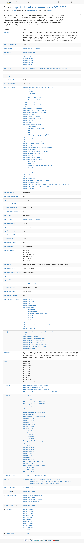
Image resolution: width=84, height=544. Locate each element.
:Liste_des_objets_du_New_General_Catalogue (37, 147)
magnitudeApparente (11, 268)
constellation (8, 48)
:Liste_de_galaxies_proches (32, 499)
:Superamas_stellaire (30, 170)
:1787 (26, 89)
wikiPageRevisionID (10, 83)
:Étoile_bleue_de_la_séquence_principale (36, 180)
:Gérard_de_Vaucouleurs (31, 139)
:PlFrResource (28, 525)
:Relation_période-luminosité (32, 159)
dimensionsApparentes (11, 231)
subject (6, 332)
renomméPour (10, 505)
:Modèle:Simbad (29, 317)
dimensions (8, 227)
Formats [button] (31, 2)
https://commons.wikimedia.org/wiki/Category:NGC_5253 (37, 389)
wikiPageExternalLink (10, 72)
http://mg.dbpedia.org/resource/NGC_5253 (34, 441)
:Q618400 (27, 397)
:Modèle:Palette (29, 307)
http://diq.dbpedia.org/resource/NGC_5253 (34, 416)
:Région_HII (28, 163)
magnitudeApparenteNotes (12, 272)
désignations (9, 250)
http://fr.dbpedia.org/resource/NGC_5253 (39, 7)
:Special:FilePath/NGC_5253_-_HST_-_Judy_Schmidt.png (41, 483)
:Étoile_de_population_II (31, 182)
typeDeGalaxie (9, 287)
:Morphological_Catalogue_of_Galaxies (35, 151)
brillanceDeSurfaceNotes (12, 211)
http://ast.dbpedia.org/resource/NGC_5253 (34, 404)
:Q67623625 (28, 58)
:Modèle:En (28, 303)
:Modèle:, (27, 299)
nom (6, 276)
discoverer (7, 52)
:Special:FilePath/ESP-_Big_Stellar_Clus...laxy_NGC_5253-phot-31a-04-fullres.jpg (47, 481)
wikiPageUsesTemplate (11, 299)
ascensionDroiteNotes (11, 204)
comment (7, 352)
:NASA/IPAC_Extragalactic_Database (35, 153)
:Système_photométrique (31, 172)
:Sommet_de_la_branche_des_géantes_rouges (37, 165)
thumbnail (7, 68)
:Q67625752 (28, 60)
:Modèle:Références (30, 311)
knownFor (8, 491)
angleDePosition (9, 192)
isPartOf (7, 56)
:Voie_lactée (28, 176)
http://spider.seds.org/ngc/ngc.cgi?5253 (33, 387)
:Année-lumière (29, 95)
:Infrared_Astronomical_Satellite (33, 143)
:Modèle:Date (28, 301)
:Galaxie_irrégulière (30, 102)
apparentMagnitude (10, 44)
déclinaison (8, 238)
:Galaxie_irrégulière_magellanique (34, 104)
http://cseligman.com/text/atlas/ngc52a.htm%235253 (36, 72)
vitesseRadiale (9, 291)
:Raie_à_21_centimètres (31, 157)
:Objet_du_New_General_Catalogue (34, 112)
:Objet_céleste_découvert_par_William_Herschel (38, 87)
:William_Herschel (30, 52)
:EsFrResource (28, 517)
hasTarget (8, 509)
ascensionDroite (9, 200)
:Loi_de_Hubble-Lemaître (31, 149)
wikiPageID (8, 76)
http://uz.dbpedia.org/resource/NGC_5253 (34, 465)
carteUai (7, 215)
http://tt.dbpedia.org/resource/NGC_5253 (33, 461)
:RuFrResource (28, 519)
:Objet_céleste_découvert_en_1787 (34, 110)
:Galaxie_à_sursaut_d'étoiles (32, 108)
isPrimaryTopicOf (9, 487)
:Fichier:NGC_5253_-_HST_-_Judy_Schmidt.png (37, 186)
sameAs (7, 395)
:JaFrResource (28, 515)
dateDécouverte (9, 223)
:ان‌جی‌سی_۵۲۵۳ (29, 424)
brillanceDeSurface (10, 207)
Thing (14, 10)
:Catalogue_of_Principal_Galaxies (34, 97)
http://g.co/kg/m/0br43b (29, 471)
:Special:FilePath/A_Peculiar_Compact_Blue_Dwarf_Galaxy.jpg (42, 479)
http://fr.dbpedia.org (32, 10)
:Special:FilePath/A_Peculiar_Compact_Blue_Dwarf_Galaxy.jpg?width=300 (45, 68)
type (6, 283)
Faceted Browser (63, 2)
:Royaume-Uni (29, 161)
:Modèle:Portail (29, 309)
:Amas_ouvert (29, 93)
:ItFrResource (27, 521)
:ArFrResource (28, 511)
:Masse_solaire (29, 188)
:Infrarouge (28, 145)
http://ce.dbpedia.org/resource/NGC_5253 (34, 412)
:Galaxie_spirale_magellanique (33, 132)
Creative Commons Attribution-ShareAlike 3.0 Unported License (56, 541)
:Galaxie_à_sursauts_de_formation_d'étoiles (36, 135)
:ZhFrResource (28, 523)
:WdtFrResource (28, 529)
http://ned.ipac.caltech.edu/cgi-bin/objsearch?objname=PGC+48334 (40, 391)
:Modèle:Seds (29, 326)
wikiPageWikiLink (9, 87)
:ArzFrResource (28, 513)
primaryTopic (9, 533)
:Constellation (28, 120)
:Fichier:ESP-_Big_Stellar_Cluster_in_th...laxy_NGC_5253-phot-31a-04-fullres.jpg (46, 184)
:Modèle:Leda (28, 320)
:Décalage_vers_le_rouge (32, 124)
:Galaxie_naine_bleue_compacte (33, 106)
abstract (7, 32)
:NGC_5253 (27, 395)
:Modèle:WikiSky (29, 328)
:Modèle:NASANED (30, 322)
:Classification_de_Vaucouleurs (33, 118)
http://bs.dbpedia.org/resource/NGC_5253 (34, 410)
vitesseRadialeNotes (11, 295)
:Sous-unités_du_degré (31, 167)
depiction (7, 479)
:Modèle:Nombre (29, 305)
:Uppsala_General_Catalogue (33, 174)
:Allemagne (28, 91)
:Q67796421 (28, 64)
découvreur (8, 246)
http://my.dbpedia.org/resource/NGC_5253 (34, 445)
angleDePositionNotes (11, 196)
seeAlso (7, 385)
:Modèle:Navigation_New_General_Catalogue (37, 324)
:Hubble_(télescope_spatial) (32, 141)
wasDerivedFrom (9, 475)
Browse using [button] (20, 2)
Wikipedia (30, 541)
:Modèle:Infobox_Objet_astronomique (35, 313)
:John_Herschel (29, 491)
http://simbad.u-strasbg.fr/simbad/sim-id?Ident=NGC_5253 (38, 385)
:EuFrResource (28, 527)
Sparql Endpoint (76, 2)
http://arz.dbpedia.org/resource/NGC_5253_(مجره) (36, 401)
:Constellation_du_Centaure (32, 100)
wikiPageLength (9, 79)
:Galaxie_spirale (29, 130)
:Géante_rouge (29, 137)
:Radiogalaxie (29, 114)
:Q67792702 (28, 62)
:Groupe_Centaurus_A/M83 (32, 56)
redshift (7, 280)
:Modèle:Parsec (29, 315)
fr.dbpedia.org (51, 10)
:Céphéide (28, 122)
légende (7, 264)
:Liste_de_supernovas (31, 501)
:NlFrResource (28, 509)
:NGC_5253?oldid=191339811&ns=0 (35, 475)
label (6, 361)
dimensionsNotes (10, 234)
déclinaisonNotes (10, 242)
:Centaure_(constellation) (31, 48)
